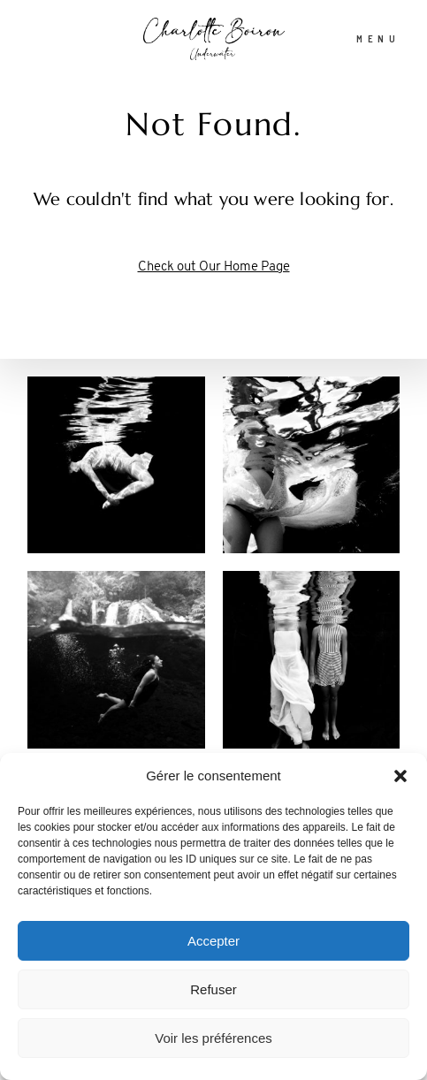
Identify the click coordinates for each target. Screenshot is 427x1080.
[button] (400, 776)
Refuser (213, 989)
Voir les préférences (213, 1038)
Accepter (213, 940)
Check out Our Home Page (214, 267)
